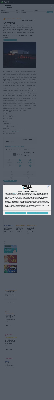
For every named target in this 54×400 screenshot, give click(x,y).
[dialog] (27, 200)
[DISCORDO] (49, 187)
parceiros (15, 193)
